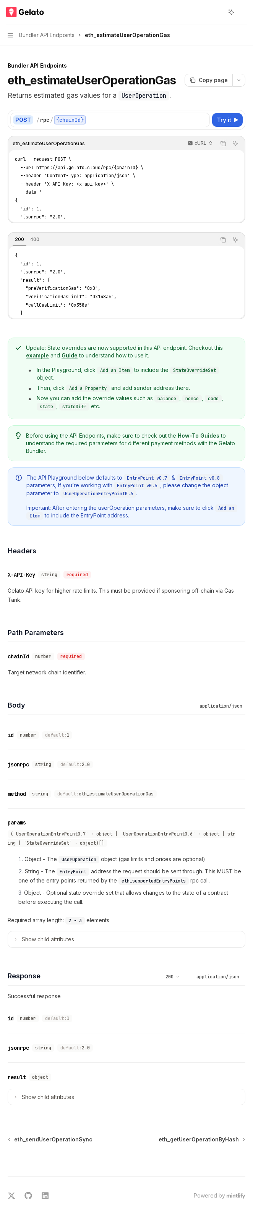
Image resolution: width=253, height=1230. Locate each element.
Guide (70, 355)
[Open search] (217, 12)
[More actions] (243, 12)
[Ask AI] (235, 144)
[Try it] (227, 120)
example (37, 355)
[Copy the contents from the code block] (223, 144)
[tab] (19, 239)
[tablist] (112, 239)
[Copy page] (208, 80)
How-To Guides (198, 435)
